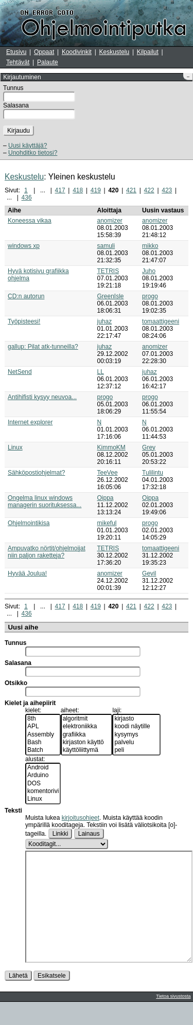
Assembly (43, 735)
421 (131, 190)
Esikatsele (52, 998)
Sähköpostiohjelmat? (36, 472)
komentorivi (43, 791)
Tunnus (13, 88)
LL (100, 371)
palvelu (136, 742)
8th (43, 719)
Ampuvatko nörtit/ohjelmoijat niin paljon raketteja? (46, 552)
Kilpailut (148, 52)
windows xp (24, 245)
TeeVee (107, 472)
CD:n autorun (26, 296)
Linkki (60, 833)
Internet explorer (30, 422)
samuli (106, 245)
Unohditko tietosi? (32, 152)
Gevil (149, 573)
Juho (148, 271)
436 (27, 197)
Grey (148, 447)
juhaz (104, 321)
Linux (15, 447)
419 (96, 190)
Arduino (43, 775)
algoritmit (87, 719)
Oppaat (44, 52)
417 (60, 190)
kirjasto (136, 719)
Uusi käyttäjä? (27, 145)
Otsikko (16, 683)
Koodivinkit (77, 52)
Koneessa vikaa (29, 220)
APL (43, 726)
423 (167, 190)
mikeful (107, 523)
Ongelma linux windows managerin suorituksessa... (44, 501)
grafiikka (87, 735)
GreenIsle (110, 296)
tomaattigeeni (160, 321)
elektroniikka (87, 726)
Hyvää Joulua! (27, 573)
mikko (150, 245)
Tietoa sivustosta (173, 1019)
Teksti (13, 810)
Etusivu (16, 52)
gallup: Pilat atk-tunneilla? (43, 346)
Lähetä (18, 998)
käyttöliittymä (87, 750)
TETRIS (108, 271)
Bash (43, 742)
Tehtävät (17, 62)
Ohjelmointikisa (28, 523)
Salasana (16, 105)
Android (43, 767)
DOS (43, 783)
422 (149, 190)
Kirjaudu (18, 130)
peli (136, 750)
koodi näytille (136, 726)
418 (78, 190)
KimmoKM (111, 447)
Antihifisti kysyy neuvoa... (42, 397)
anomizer (109, 220)
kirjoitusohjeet (80, 817)
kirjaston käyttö (87, 742)
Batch (43, 750)
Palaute (47, 62)
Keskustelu (114, 52)
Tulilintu (152, 472)
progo (150, 296)
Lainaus (89, 833)
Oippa (105, 497)
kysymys (136, 735)
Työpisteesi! (24, 321)
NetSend (20, 371)
